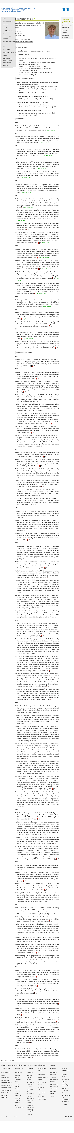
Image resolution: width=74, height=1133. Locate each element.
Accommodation (43, 1077)
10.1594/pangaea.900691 (24, 257)
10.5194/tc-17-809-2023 (24, 168)
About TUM (6, 1068)
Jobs (2, 1117)
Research (5, 25)
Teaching (5, 55)
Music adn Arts (42, 1082)
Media (15, 1117)
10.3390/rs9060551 (53, 317)
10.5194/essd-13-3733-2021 (50, 205)
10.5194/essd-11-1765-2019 (25, 269)
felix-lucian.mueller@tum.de (24, 41)
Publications (6, 49)
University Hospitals (7, 1088)
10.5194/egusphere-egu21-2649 (26, 636)
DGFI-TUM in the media (8, 32)
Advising (29, 1087)
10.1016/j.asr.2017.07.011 (37, 326)
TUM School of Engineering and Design (13, 10)
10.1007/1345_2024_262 (31, 155)
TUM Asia (53, 1077)
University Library (6, 1082)
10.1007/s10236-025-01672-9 (26, 143)
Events (40, 1085)
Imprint (12, 1060)
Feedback (9, 1117)
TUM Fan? (4, 1093)
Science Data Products (6, 37)
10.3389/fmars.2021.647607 (25, 243)
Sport (40, 1079)
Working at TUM (6, 1090)
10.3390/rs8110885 (53, 336)
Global (53, 1068)
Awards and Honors (7, 1085)
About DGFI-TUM (8, 22)
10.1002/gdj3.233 (53, 175)
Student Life (42, 1074)
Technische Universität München (11, 11)
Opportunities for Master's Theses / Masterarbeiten (8, 60)
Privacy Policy (3, 1060)
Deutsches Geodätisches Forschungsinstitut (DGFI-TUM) (18, 8)
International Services (9, 41)
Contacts (29, 1114)
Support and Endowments (66, 1094)
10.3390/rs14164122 (52, 190)
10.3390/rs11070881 (23, 293)
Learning (29, 1075)
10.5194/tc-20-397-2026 (34, 130)
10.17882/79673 (47, 218)
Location (5, 65)
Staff (4, 46)
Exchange (53, 1084)
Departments (5, 1080)
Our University (5, 1072)
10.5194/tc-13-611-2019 (40, 278)
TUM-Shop (41, 1099)
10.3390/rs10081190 (31, 306)
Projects (5, 28)
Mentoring (41, 1087)
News (3, 1075)
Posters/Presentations (9, 52)
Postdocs (17, 1102)
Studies (30, 1068)
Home (4, 19)
